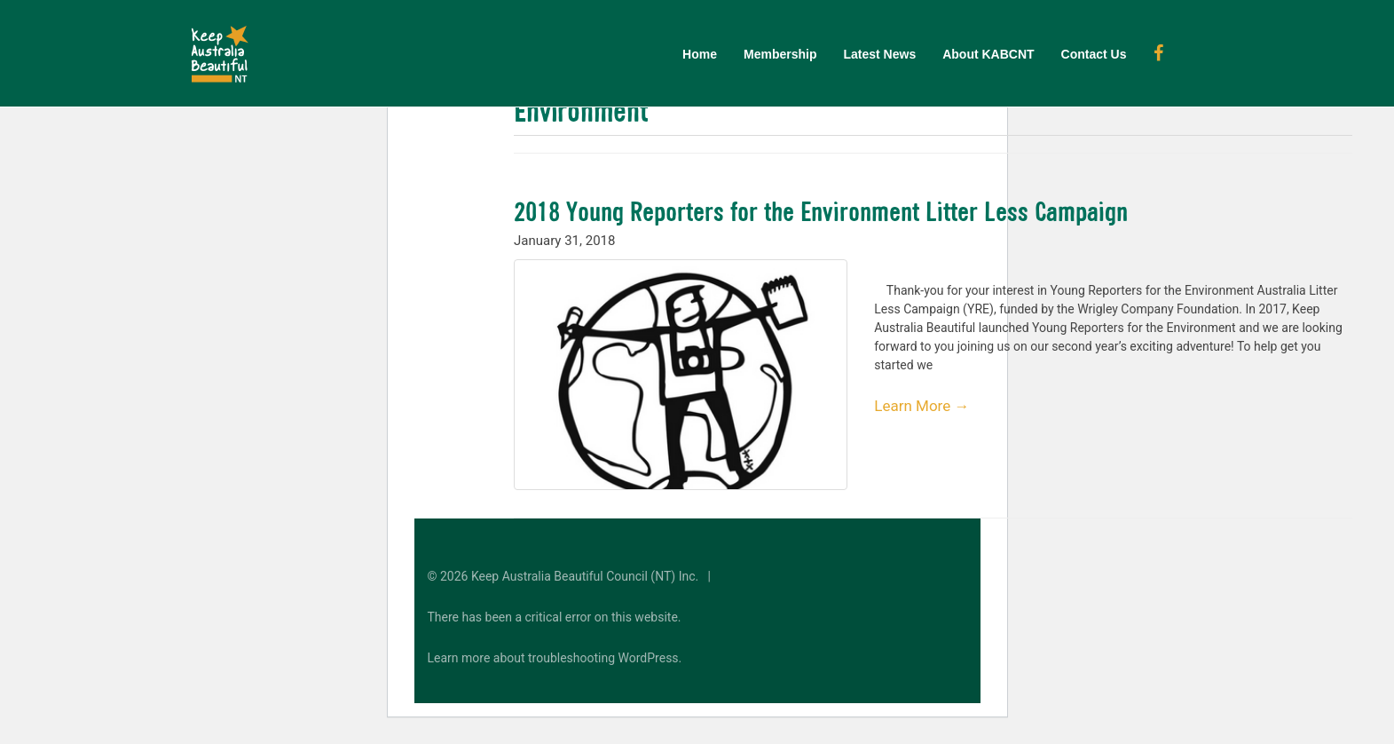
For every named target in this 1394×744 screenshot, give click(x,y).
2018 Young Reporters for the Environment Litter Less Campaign (821, 211)
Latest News (879, 54)
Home (699, 54)
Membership (780, 54)
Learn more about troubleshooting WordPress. (555, 658)
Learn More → (921, 406)
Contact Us (1094, 54)
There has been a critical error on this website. (554, 617)
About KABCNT (988, 54)
